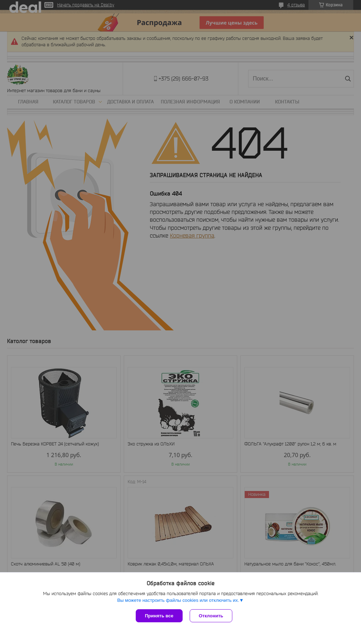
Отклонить (211, 615)
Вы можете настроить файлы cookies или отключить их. (178, 600)
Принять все (159, 615)
